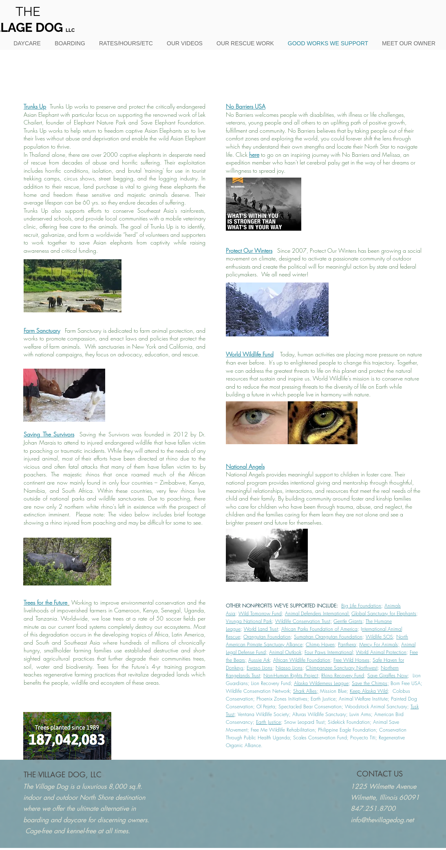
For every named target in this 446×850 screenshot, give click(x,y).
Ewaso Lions (259, 667)
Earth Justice (268, 722)
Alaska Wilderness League (321, 683)
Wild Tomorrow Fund (260, 613)
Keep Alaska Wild (369, 691)
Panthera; (348, 644)
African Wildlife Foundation (301, 659)
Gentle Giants (347, 621)
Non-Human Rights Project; (291, 675)
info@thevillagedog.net (382, 820)
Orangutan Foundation (267, 636)
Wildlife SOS (379, 636)
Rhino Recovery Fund (342, 675)
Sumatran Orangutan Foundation (328, 636)
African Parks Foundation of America (319, 628)
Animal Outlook (285, 652)
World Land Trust (261, 628)
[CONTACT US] (379, 774)
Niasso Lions (289, 667)
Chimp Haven (320, 644)
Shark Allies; (305, 691)
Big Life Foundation (361, 605)
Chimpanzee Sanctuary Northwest (342, 667)
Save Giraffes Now (387, 675)
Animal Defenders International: (317, 613)
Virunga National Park (249, 621)
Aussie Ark (259, 659)
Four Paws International (329, 652)
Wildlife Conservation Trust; (303, 621)
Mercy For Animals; (379, 644)
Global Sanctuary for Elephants (383, 613)
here (254, 154)
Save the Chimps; (370, 683)
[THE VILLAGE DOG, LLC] (63, 774)
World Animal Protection (381, 652)
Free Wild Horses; (352, 659)
